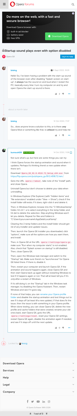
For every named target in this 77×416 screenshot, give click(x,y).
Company (9, 382)
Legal (6, 375)
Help (6, 368)
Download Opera (60, 27)
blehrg (14, 61)
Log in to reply (67, 48)
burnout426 (16, 143)
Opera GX (10, 48)
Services (8, 361)
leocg (23, 334)
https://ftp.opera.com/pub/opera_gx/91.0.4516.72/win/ (37, 167)
